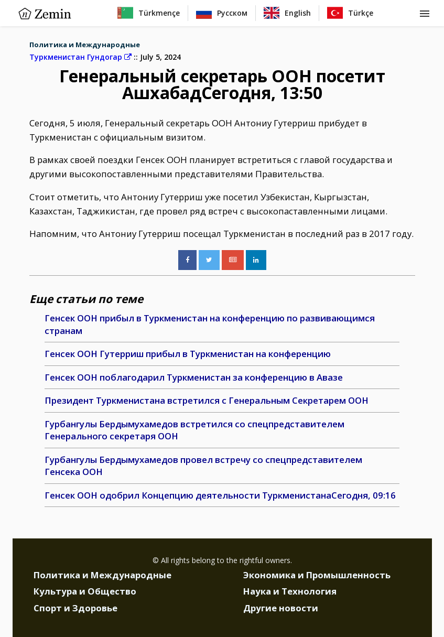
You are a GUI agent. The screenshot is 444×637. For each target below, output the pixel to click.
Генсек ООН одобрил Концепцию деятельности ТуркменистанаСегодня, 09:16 (220, 495)
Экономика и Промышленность (317, 575)
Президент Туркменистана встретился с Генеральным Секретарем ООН (207, 400)
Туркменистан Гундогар (80, 57)
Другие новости (280, 608)
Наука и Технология (290, 591)
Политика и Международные (84, 44)
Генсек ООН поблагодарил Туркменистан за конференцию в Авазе (194, 377)
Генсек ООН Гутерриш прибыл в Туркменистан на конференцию (188, 354)
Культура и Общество (85, 591)
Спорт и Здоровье (75, 608)
